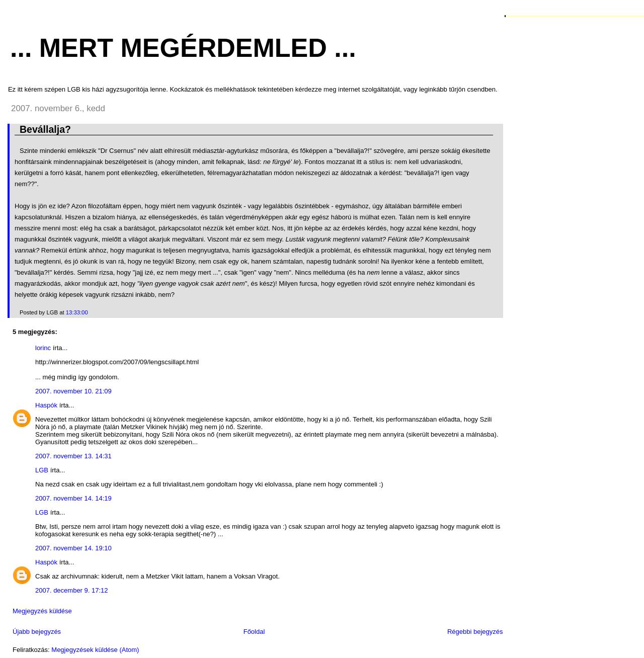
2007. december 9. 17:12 (71, 590)
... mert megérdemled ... (183, 47)
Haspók (46, 405)
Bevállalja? (45, 129)
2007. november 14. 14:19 (73, 498)
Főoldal (254, 631)
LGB (41, 470)
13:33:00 (77, 312)
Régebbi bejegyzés (475, 631)
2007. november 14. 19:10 (73, 548)
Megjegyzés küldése (42, 611)
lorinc (43, 348)
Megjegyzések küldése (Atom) (95, 649)
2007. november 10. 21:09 (73, 391)
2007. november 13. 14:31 (73, 456)
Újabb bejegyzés (37, 631)
